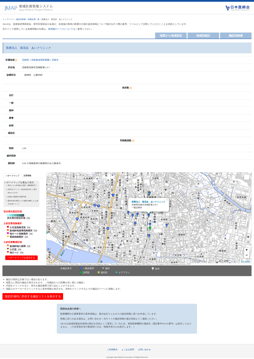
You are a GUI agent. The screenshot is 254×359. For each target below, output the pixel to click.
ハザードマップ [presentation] (12, 176)
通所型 (102, 273)
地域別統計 (203, 35)
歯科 (105, 269)
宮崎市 (55, 60)
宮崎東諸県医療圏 (40, 60)
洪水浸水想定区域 (16, 218)
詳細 (28, 218)
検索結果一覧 (33, 19)
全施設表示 (66, 268)
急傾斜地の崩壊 (18, 246)
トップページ (8, 19)
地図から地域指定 (171, 35)
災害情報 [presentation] (27, 176)
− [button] (246, 255)
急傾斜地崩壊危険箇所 (21, 230)
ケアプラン (122, 273)
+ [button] (246, 250)
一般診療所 (86, 269)
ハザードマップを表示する (21, 257)
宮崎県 (25, 60)
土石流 (13, 249)
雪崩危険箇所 (16, 237)
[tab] (12, 175)
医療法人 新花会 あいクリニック (148, 202)
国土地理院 (245, 262)
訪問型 (84, 273)
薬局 (155, 269)
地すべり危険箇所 (19, 233)
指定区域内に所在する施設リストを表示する (33, 296)
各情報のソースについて (60, 29)
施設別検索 (21, 19)
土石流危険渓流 (18, 227)
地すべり (14, 252)
